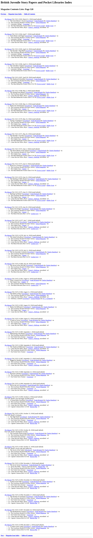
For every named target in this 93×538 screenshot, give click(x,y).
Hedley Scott (49, 26)
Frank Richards (38, 21)
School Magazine (41, 22)
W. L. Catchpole (47, 298)
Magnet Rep (41, 466)
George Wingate (35, 298)
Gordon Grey (35, 213)
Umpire (24, 109)
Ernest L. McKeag (33, 27)
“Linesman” (26, 24)
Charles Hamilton (51, 21)
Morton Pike (33, 407)
